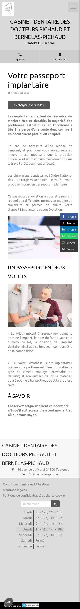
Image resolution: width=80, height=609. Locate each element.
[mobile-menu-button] (73, 7)
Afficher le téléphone (43, 474)
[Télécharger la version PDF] (29, 105)
